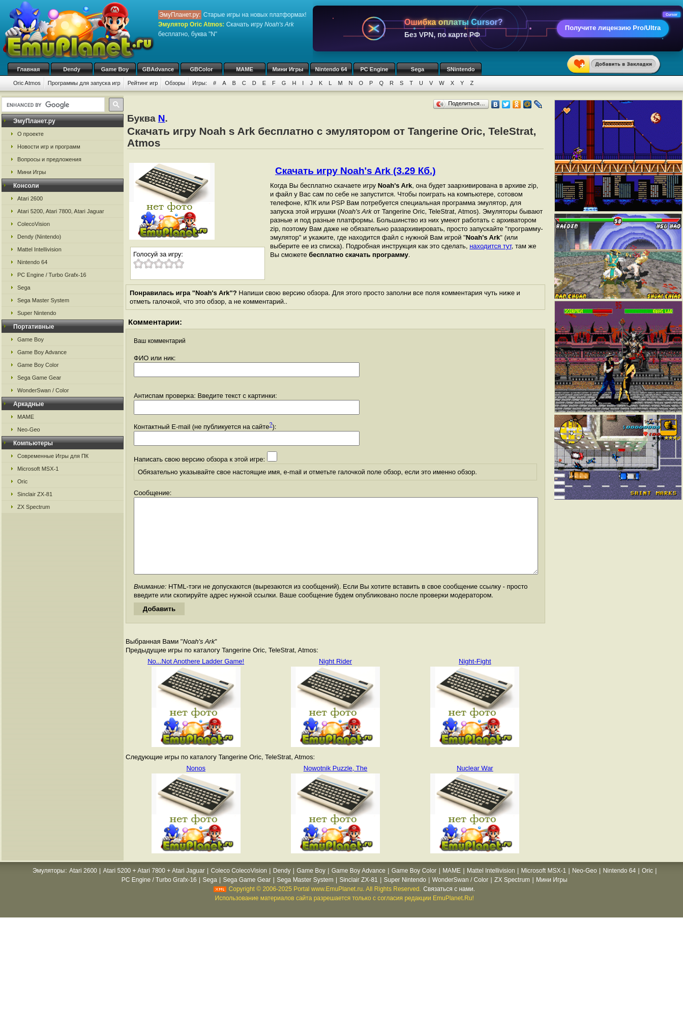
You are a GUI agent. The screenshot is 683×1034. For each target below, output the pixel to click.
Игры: (199, 83)
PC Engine (374, 69)
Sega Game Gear (39, 378)
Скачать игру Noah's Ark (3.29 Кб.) (355, 170)
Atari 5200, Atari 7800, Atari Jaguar (60, 211)
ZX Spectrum (33, 507)
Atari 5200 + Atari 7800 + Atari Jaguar (154, 885)
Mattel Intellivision (39, 249)
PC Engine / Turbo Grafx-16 (51, 275)
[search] (52, 104)
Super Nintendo (36, 313)
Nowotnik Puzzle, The (336, 783)
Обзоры (175, 83)
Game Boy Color (37, 365)
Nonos (195, 783)
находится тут (490, 246)
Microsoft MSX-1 (37, 469)
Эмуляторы (49, 885)
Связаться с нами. (449, 904)
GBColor (201, 69)
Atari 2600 (30, 198)
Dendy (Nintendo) (39, 237)
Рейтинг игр (143, 83)
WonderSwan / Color (43, 390)
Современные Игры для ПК (52, 456)
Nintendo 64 (331, 69)
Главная (28, 69)
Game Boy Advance (42, 352)
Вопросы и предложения (49, 159)
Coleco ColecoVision (239, 885)
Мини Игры (288, 69)
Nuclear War (475, 783)
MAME (244, 69)
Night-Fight (475, 676)
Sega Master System (43, 300)
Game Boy (115, 69)
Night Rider (335, 676)
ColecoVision (33, 224)
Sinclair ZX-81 (34, 494)
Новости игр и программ (48, 146)
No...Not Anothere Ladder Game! (195, 676)
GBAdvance (158, 69)
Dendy (71, 69)
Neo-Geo (28, 429)
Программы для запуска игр (84, 83)
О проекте (30, 134)
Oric (22, 481)
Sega (417, 69)
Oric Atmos (27, 83)
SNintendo (461, 69)
